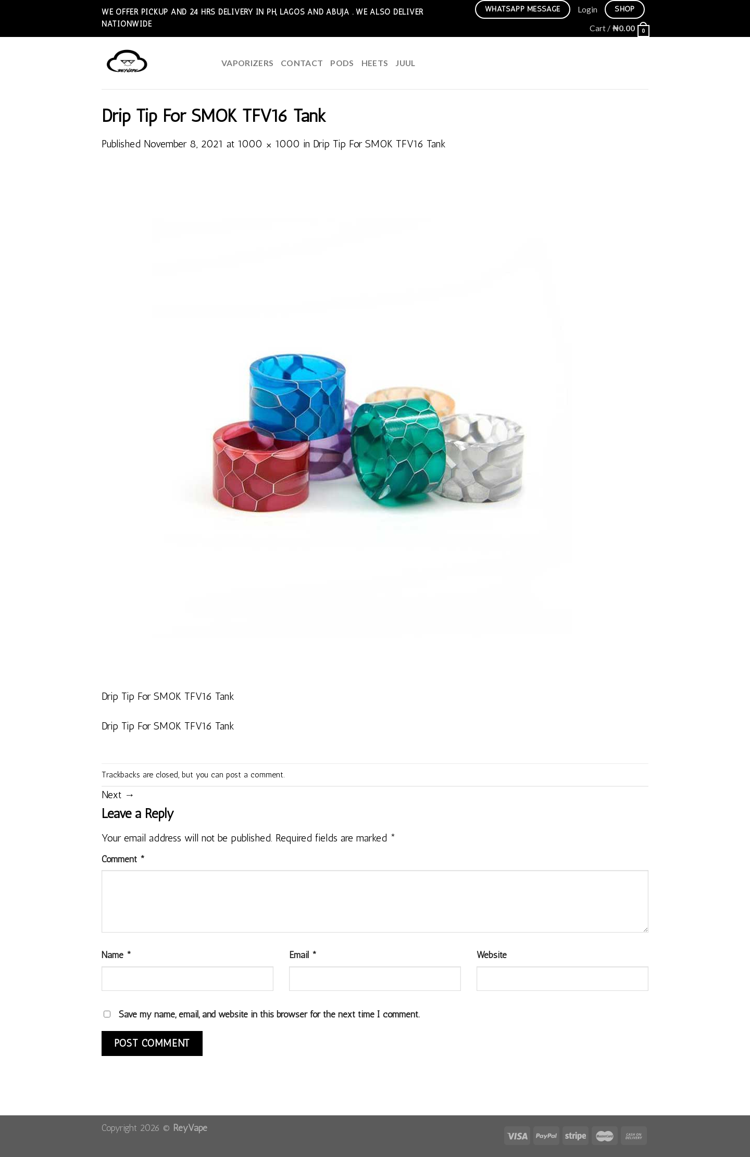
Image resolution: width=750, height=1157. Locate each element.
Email (303, 954)
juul (405, 63)
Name (116, 954)
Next (118, 795)
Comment (123, 858)
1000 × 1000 (269, 144)
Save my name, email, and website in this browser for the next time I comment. (269, 1014)
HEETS (375, 63)
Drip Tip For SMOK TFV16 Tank (379, 144)
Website (492, 954)
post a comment (254, 774)
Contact (302, 63)
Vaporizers (247, 63)
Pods (342, 63)
